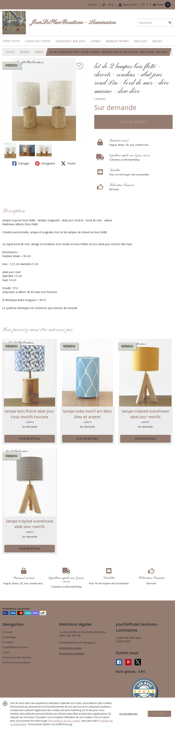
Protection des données (16, 657)
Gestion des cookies (70, 648)
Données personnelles (71, 653)
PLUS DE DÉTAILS (133, 122)
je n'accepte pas (128, 713)
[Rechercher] (169, 23)
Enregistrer (45, 163)
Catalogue (9, 637)
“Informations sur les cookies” (64, 720)
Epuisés (24, 52)
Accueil (10, 52)
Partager (20, 163)
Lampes (100, 98)
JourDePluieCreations (15, 647)
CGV (5, 652)
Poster (68, 163)
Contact (92, 4)
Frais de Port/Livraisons (16, 662)
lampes (39, 52)
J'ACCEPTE (159, 713)
